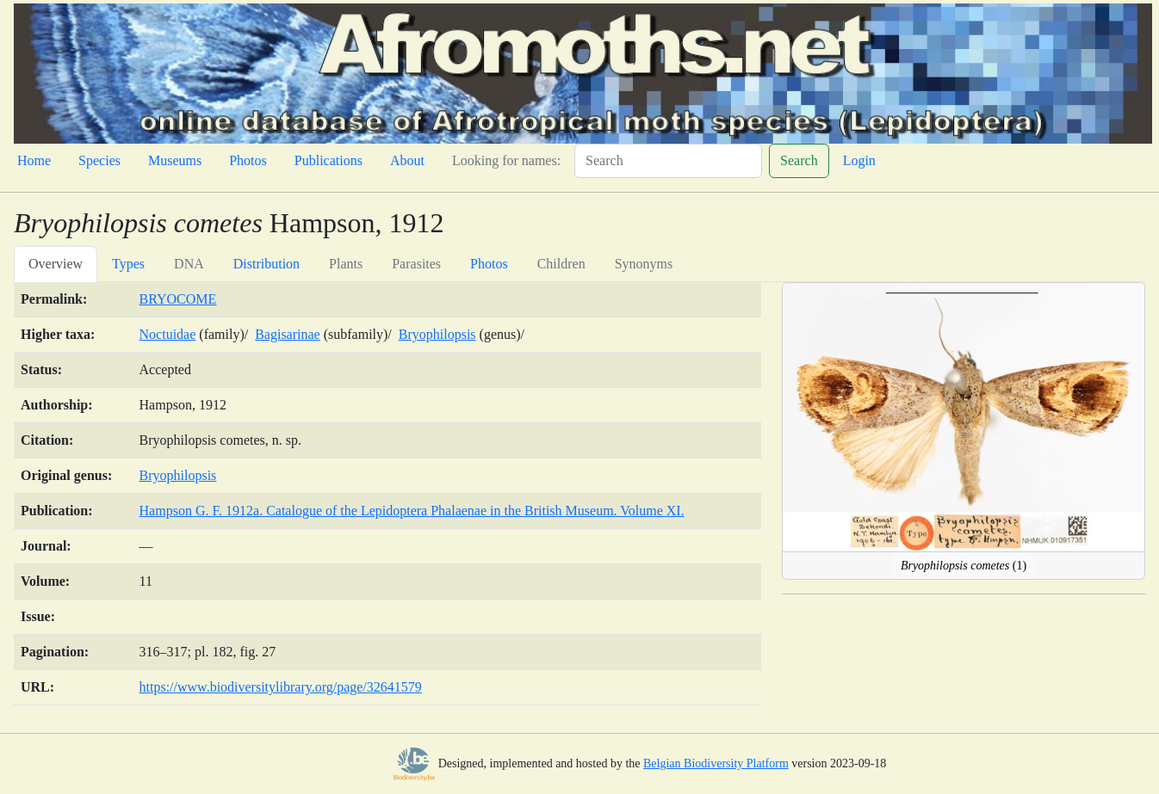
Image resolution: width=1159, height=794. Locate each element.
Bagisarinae (287, 334)
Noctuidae (167, 334)
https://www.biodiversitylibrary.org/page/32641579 (280, 687)
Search (799, 160)
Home (34, 160)
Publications (328, 160)
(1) (963, 565)
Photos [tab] (489, 263)
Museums (174, 160)
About (407, 160)
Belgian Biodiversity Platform (716, 763)
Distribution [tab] (266, 263)
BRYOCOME (178, 299)
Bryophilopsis (437, 334)
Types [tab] (128, 263)
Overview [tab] (55, 263)
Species (99, 160)
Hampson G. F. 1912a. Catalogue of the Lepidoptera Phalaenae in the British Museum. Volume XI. (412, 510)
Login (859, 160)
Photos (248, 160)
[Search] (668, 161)
